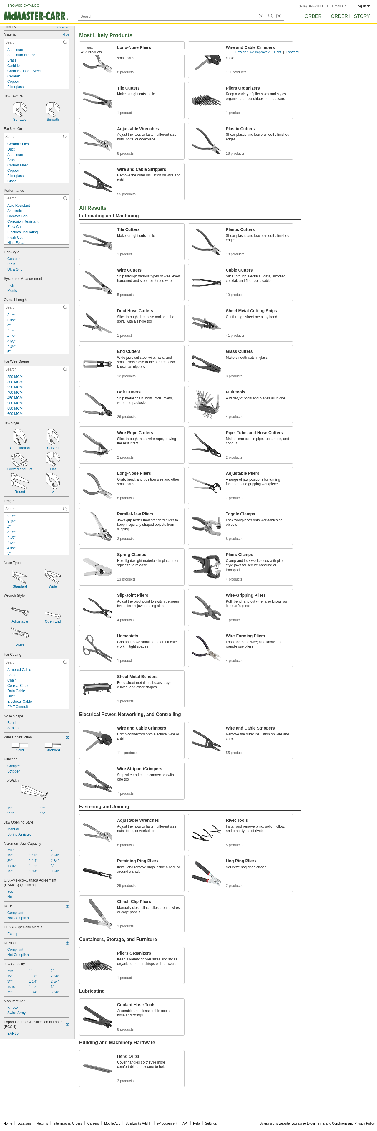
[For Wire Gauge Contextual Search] (36, 369)
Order (313, 16)
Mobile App (112, 1123)
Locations (24, 1123)
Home (8, 1123)
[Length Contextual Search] (36, 509)
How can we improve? (252, 52)
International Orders (67, 1123)
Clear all (63, 27)
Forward (292, 52)
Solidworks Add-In (139, 1123)
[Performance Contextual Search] (36, 198)
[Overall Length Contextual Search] (36, 307)
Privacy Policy (365, 1123)
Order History (350, 16)
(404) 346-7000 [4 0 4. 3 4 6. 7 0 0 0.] (311, 6)
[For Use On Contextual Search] (36, 136)
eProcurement (167, 1123)
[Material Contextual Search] (36, 42)
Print (277, 52)
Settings (211, 1123)
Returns (42, 1123)
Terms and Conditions (331, 1123)
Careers (93, 1123)
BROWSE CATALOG (23, 5)
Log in (363, 6)
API (185, 1123)
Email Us (339, 6)
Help (196, 1123)
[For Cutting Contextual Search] (36, 662)
